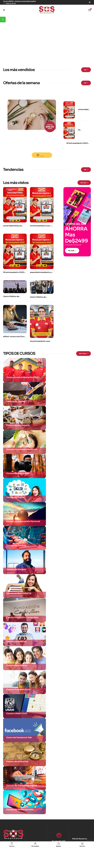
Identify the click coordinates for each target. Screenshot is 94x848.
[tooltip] (3, 19)
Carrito (82, 846)
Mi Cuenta (35, 846)
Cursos (11, 846)
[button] (19, 1)
